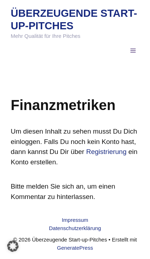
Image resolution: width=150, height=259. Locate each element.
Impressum (75, 220)
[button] (13, 246)
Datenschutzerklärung (75, 228)
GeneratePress (75, 248)
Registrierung (106, 151)
